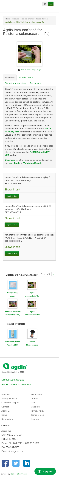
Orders (34, 398)
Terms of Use (37, 415)
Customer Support (10, 402)
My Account (36, 394)
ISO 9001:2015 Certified (12, 380)
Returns (35, 419)
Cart (33, 402)
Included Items (26, 77)
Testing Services (9, 398)
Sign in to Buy (12, 196)
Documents (35, 83)
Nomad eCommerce (19, 474)
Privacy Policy (37, 411)
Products (5, 394)
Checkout (35, 406)
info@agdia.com (15, 451)
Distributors (7, 419)
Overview (9, 77)
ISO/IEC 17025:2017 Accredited (16, 384)
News (4, 415)
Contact (5, 406)
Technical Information (15, 83)
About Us (6, 411)
